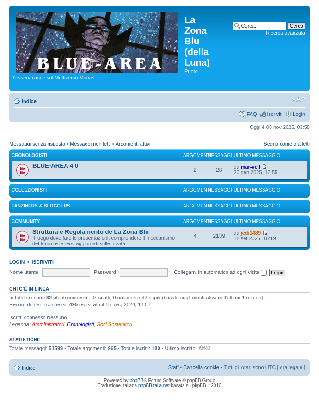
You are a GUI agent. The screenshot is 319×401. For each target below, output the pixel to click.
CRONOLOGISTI (29, 155)
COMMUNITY (26, 221)
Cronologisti (80, 324)
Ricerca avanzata (285, 33)
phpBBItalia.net (154, 385)
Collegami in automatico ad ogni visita (220, 272)
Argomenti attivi (133, 143)
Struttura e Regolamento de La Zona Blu (90, 231)
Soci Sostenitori (114, 324)
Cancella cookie (201, 367)
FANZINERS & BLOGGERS (41, 205)
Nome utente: (24, 272)
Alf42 (204, 348)
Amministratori (48, 324)
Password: (105, 272)
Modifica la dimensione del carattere (298, 99)
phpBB (136, 380)
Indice (29, 101)
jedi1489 (251, 233)
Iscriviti (274, 114)
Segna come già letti (287, 143)
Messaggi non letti (90, 143)
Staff (173, 367)
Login (299, 114)
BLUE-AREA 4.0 (55, 165)
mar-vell (250, 167)
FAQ (251, 114)
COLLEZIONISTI (29, 190)
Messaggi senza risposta (37, 143)
